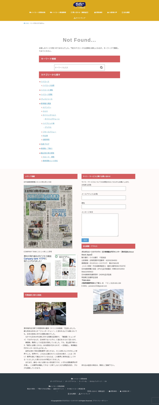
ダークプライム (70, 381)
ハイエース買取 (46, 94)
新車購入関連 (46, 103)
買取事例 (98, 12)
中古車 (45, 136)
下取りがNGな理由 (44, 389)
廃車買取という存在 (50, 161)
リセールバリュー (49, 132)
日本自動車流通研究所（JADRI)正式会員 (96, 274)
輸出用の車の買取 (47, 153)
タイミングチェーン (52, 119)
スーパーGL (83, 381)
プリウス (48, 127)
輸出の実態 (31, 389)
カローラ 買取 (48, 157)
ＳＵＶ (45, 111)
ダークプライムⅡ (56, 381)
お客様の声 (112, 12)
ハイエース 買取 (47, 90)
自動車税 (46, 139)
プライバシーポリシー (100, 401)
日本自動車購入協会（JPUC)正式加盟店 (96, 269)
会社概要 (126, 12)
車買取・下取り (47, 148)
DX (106, 381)
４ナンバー (47, 107)
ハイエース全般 (48, 85)
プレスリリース (46, 99)
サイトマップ (79, 18)
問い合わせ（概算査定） (80, 12)
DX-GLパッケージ (96, 381)
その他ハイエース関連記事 (76, 389)
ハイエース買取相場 (37, 12)
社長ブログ (45, 144)
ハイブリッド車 (48, 123)
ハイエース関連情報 (58, 12)
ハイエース (45, 82)
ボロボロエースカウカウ (70, 401)
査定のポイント (58, 389)
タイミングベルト (49, 115)
